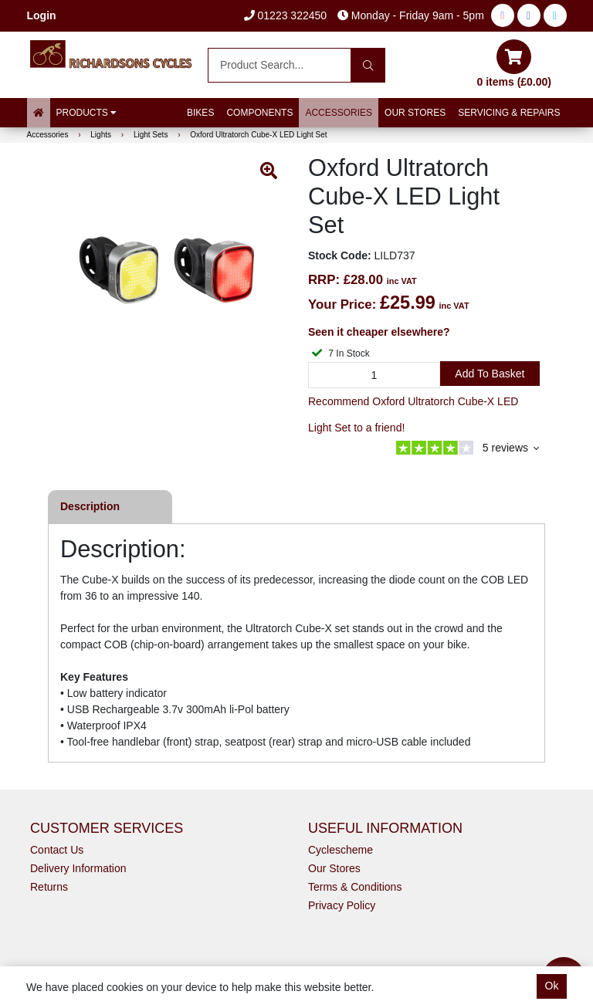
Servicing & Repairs (509, 112)
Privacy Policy (341, 905)
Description (90, 506)
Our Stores (415, 112)
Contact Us (56, 850)
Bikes (200, 112)
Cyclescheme (340, 850)
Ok (552, 985)
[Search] (368, 65)
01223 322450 (285, 15)
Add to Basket (489, 373)
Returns (49, 887)
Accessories (338, 112)
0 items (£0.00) (514, 63)
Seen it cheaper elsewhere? (379, 332)
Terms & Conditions (355, 887)
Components (259, 112)
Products (86, 112)
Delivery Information (78, 868)
